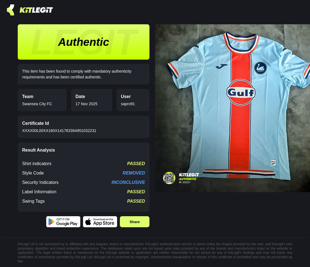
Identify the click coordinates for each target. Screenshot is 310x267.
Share (135, 222)
